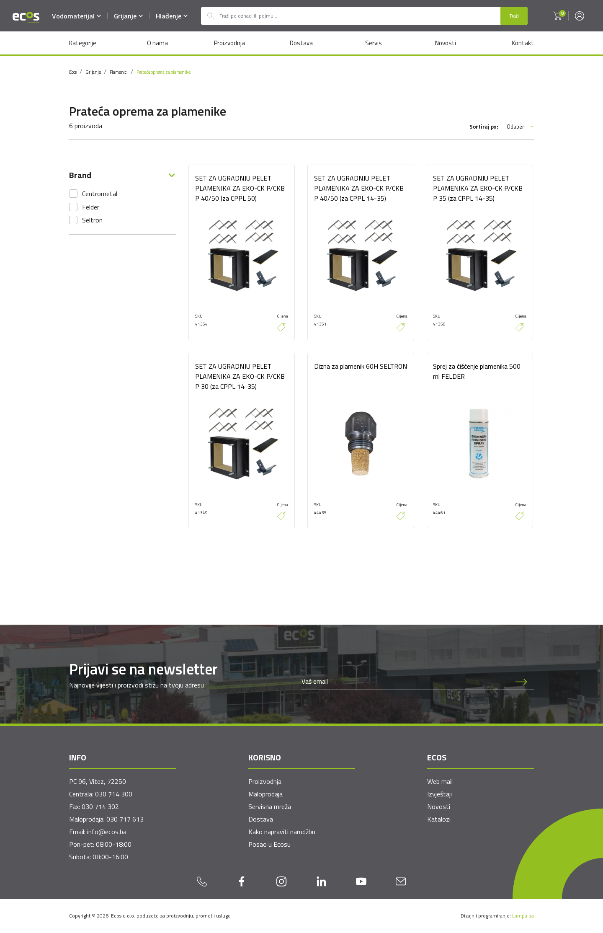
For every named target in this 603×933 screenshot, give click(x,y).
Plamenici (119, 72)
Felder (90, 207)
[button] (557, 16)
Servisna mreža (269, 807)
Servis (373, 43)
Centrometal (99, 193)
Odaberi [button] (520, 126)
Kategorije (82, 43)
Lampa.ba (523, 916)
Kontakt (523, 43)
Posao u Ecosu (269, 845)
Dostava (301, 43)
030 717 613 (125, 819)
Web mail (440, 782)
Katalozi (439, 819)
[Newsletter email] (405, 681)
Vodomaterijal (76, 16)
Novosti (445, 43)
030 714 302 (100, 807)
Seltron (92, 220)
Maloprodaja (265, 794)
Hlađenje (172, 16)
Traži (514, 16)
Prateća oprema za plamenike (164, 72)
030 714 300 (113, 794)
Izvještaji (439, 794)
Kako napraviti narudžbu (281, 832)
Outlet (210, 16)
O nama (157, 43)
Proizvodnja (229, 43)
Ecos (73, 72)
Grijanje (128, 16)
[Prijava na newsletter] (521, 681)
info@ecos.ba (106, 832)
